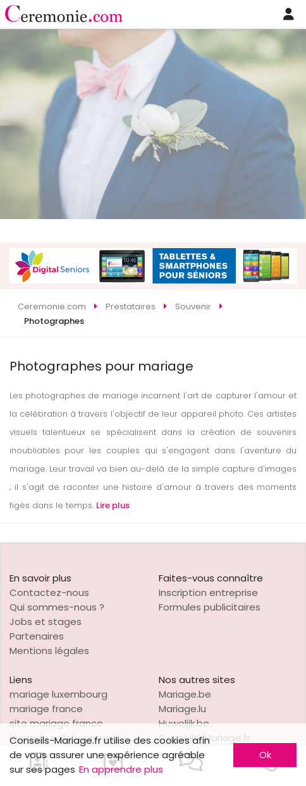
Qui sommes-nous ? (56, 607)
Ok (265, 754)
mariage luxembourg (58, 694)
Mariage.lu (182, 708)
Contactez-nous (49, 592)
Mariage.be (185, 694)
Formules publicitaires (209, 607)
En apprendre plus (121, 769)
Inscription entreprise (208, 592)
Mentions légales (49, 650)
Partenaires (36, 636)
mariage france (46, 708)
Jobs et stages (45, 621)
